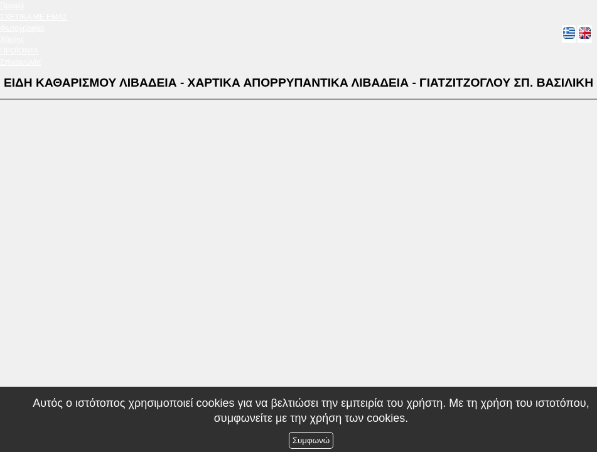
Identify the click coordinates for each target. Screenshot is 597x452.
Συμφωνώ (311, 440)
